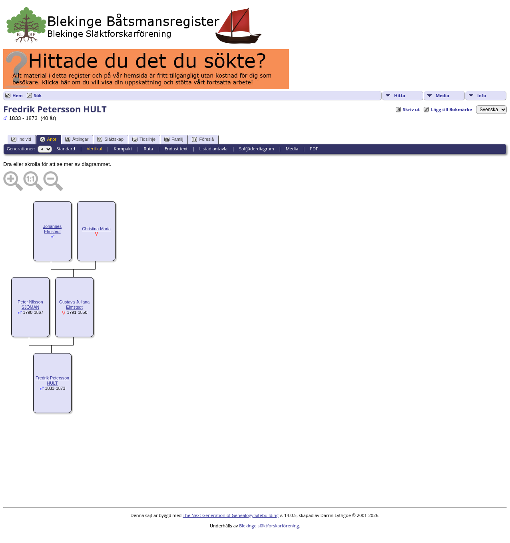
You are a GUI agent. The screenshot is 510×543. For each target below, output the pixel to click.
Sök (38, 95)
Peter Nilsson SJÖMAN (30, 304)
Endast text (176, 149)
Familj (173, 139)
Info (481, 95)
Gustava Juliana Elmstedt (74, 304)
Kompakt (123, 149)
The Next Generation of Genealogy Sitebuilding (231, 515)
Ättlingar (76, 139)
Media (442, 95)
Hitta (399, 95)
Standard (65, 149)
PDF (314, 149)
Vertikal (94, 149)
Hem (17, 95)
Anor (48, 139)
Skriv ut (411, 109)
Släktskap (110, 139)
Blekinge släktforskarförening (269, 526)
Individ (21, 139)
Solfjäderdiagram (256, 149)
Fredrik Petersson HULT (52, 380)
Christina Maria (96, 228)
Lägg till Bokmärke (451, 109)
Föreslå (203, 139)
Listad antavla (213, 149)
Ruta (148, 149)
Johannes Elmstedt (52, 229)
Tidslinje (143, 139)
